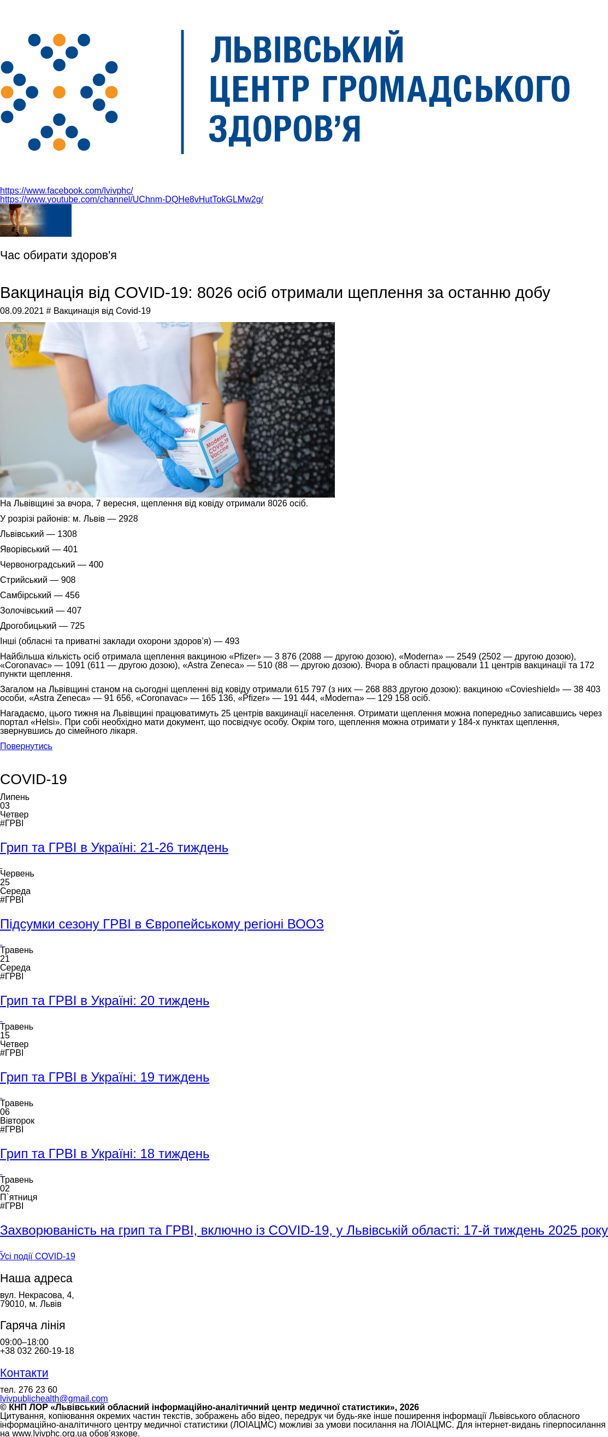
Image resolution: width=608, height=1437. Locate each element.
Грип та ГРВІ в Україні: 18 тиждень (104, 1153)
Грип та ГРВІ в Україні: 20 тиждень (104, 1000)
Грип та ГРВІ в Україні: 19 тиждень (104, 1077)
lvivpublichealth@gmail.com (54, 1398)
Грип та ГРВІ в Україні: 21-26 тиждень (114, 847)
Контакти (24, 1373)
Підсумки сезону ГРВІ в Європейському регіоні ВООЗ (162, 923)
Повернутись (26, 746)
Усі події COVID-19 (37, 1256)
